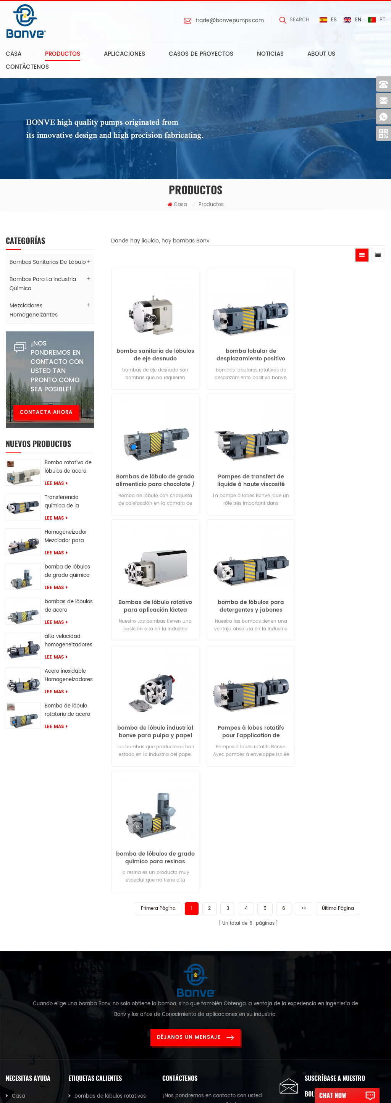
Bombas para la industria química (43, 284)
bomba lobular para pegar (108, 966)
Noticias (270, 54)
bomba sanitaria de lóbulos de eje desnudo (154, 353)
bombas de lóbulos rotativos (110, 903)
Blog (17, 963)
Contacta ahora (46, 413)
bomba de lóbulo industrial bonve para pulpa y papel (154, 601)
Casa (13, 54)
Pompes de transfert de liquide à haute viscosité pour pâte (154, 477)
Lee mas (56, 483)
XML (16, 992)
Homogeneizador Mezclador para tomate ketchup (66, 536)
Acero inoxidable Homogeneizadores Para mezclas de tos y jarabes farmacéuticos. (69, 675)
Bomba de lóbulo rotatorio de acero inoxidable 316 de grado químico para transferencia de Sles (68, 710)
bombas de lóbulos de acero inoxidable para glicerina (69, 606)
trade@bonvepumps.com (230, 20)
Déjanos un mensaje (195, 844)
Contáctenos (27, 67)
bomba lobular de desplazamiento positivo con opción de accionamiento (248, 353)
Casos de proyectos (201, 54)
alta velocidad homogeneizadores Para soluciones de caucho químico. (68, 641)
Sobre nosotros (31, 918)
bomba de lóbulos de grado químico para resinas (67, 571)
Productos (62, 54)
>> (303, 652)
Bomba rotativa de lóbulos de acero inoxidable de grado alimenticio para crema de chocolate (68, 467)
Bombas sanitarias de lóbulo (48, 262)
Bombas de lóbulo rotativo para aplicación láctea (248, 477)
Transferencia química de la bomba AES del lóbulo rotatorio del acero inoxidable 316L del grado (68, 502)
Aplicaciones (124, 54)
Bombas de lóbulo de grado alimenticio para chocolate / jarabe (342, 353)
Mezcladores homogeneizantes (34, 310)
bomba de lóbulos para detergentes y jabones (342, 477)
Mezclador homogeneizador (109, 981)
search (294, 20)
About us (321, 54)
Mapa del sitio (29, 978)
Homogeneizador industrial (107, 1011)
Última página (338, 652)
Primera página (158, 652)
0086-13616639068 (197, 962)
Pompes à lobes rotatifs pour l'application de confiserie (248, 601)
